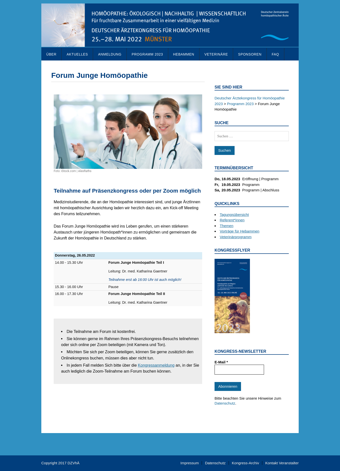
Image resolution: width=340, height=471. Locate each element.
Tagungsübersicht (234, 214)
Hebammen (183, 54)
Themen (226, 226)
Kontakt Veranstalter (282, 463)
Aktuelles (77, 54)
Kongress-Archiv (245, 463)
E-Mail (221, 362)
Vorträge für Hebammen (239, 231)
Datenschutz (225, 403)
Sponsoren (250, 54)
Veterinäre (216, 54)
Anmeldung (109, 54)
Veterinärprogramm (235, 237)
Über (51, 54)
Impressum (189, 463)
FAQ (275, 54)
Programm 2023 (147, 54)
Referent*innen (232, 220)
